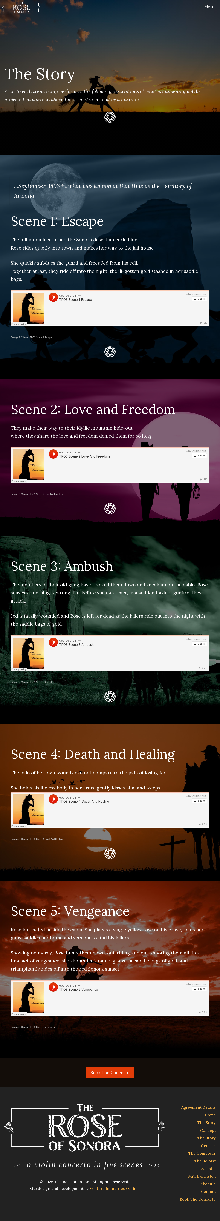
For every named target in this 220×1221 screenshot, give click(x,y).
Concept (208, 1130)
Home (210, 1114)
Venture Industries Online (114, 1188)
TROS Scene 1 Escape (41, 337)
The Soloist (205, 1160)
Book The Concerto (110, 1072)
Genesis (208, 1145)
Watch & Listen (201, 1176)
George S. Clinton (19, 337)
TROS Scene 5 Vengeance (42, 1027)
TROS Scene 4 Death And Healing (46, 839)
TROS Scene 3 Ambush (41, 682)
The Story (206, 1122)
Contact (208, 1191)
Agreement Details (198, 1107)
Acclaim (208, 1168)
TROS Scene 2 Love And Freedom (46, 494)
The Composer (202, 1153)
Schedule (207, 1183)
